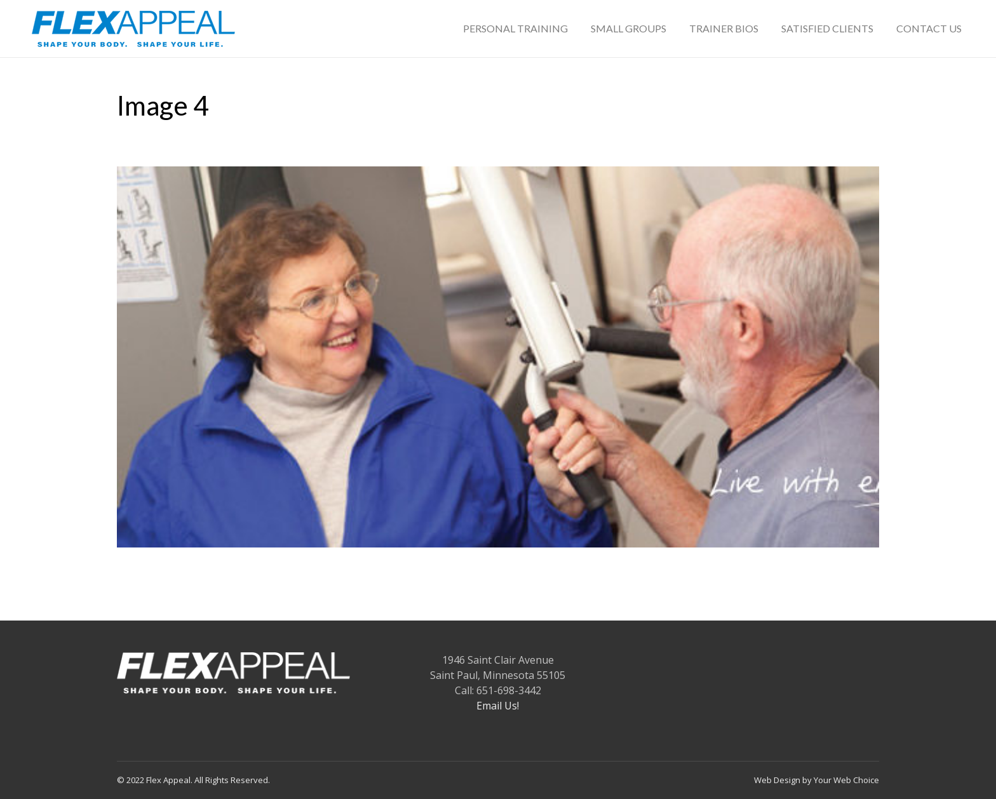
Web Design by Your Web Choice (816, 780)
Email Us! (497, 706)
